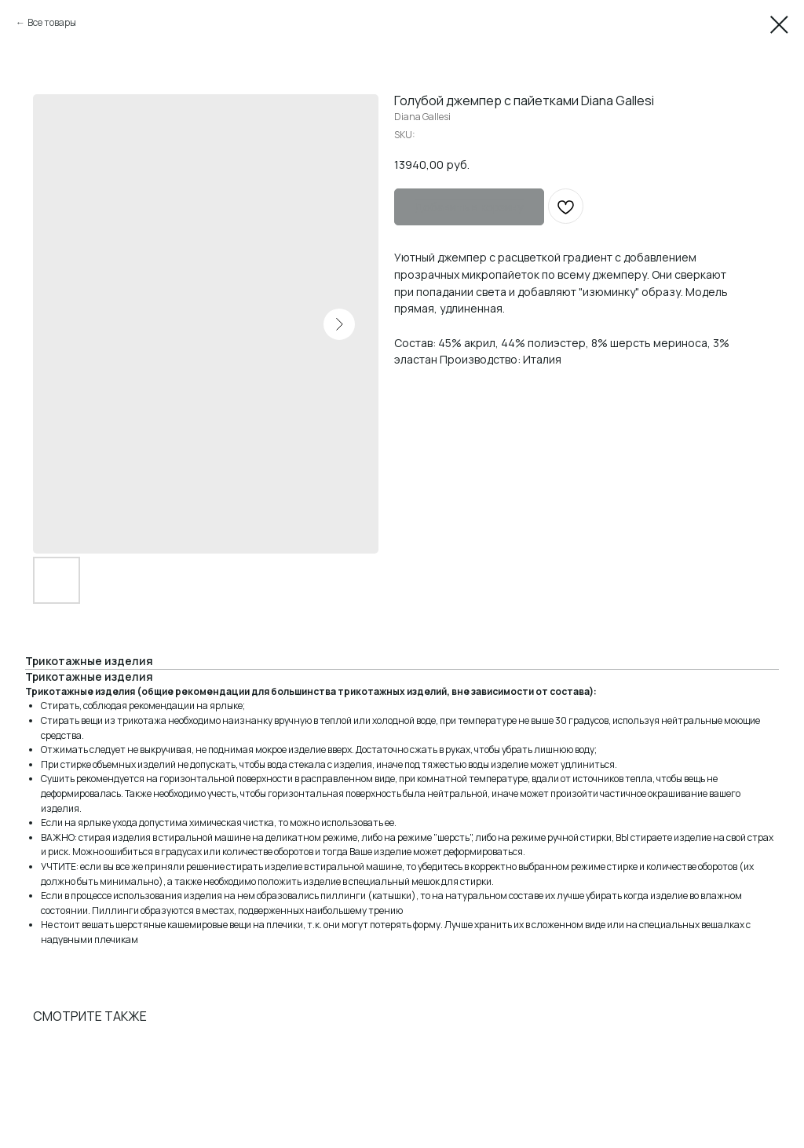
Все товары (51, 22)
